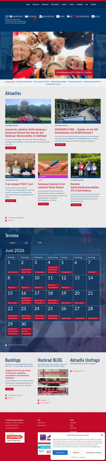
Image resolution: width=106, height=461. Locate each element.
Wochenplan (48, 16)
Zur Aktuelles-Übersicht (16, 217)
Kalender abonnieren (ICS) (16, 344)
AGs (87, 4)
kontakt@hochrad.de (11, 428)
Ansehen (9, 389)
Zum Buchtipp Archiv (15, 395)
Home (28, 4)
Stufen (71, 4)
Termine (71, 16)
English (98, 16)
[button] (102, 435)
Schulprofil (55, 4)
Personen (80, 4)
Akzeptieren (60, 452)
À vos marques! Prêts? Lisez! (19, 184)
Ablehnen (76, 452)
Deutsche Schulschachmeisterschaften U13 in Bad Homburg (85, 187)
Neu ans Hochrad (87, 16)
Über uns (45, 4)
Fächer (64, 4)
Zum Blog (43, 400)
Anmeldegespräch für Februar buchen (74, 72)
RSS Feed (10, 220)
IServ (78, 16)
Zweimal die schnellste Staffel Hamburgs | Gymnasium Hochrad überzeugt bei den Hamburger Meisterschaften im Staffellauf (26, 132)
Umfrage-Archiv (78, 371)
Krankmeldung (37, 16)
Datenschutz (74, 457)
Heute (12, 243)
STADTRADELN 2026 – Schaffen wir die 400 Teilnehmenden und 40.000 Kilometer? (76, 130)
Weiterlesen (11, 147)
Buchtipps (73, 428)
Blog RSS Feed (44, 402)
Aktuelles (36, 4)
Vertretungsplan (60, 16)
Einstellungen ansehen (94, 452)
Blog (71, 425)
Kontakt (93, 4)
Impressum (82, 457)
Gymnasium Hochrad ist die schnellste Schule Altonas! (51, 185)
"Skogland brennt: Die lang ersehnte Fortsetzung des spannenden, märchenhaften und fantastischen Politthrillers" (18, 374)
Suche (99, 4)
